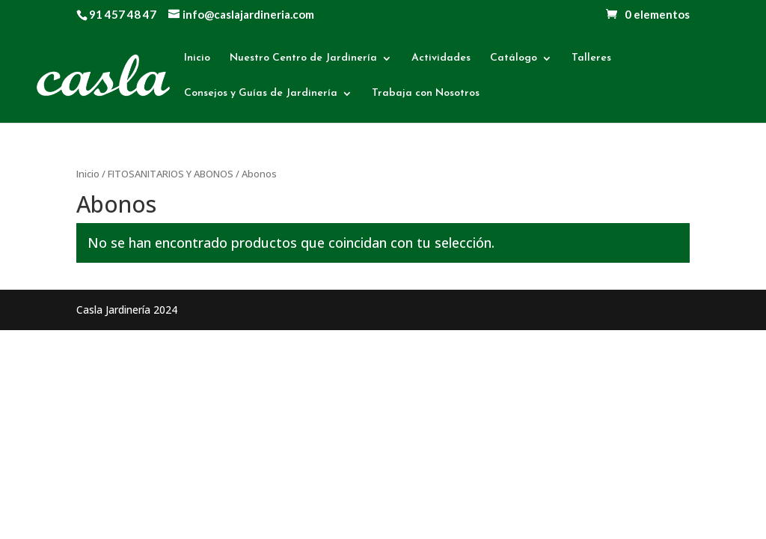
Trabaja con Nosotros (425, 93)
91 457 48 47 (122, 14)
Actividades (441, 58)
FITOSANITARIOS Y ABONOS (170, 173)
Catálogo (513, 58)
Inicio (197, 58)
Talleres (591, 58)
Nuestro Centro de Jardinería (303, 58)
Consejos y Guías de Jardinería (260, 93)
